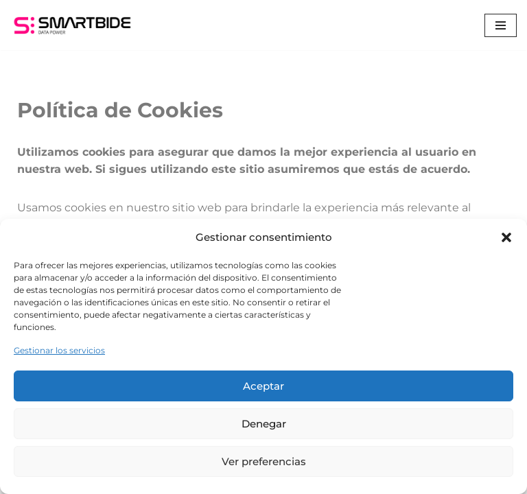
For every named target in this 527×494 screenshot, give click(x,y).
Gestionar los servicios (59, 350)
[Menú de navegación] (500, 25)
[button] (506, 237)
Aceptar (263, 385)
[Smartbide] (72, 25)
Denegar (264, 423)
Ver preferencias (264, 461)
